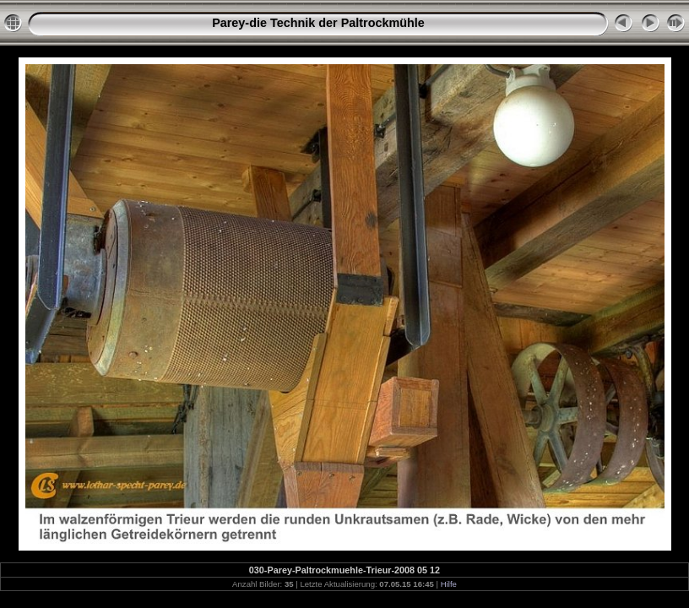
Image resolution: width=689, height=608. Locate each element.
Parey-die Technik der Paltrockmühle (318, 23)
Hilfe (449, 584)
